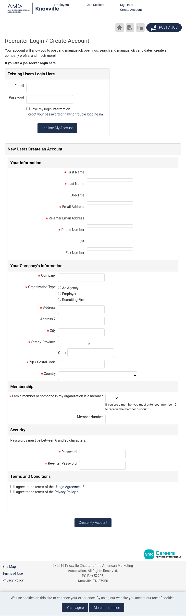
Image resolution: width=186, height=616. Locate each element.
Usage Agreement (69, 487)
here (52, 63)
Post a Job (163, 28)
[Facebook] (181, 567)
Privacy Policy (66, 492)
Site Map (9, 567)
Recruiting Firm (73, 300)
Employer (69, 294)
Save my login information (50, 109)
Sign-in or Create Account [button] (131, 7)
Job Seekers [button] (95, 5)
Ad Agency (70, 288)
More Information (107, 608)
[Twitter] (181, 584)
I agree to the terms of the (49, 487)
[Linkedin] (181, 576)
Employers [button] (61, 5)
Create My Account (93, 523)
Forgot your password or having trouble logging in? (64, 114)
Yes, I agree (75, 608)
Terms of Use (12, 573)
